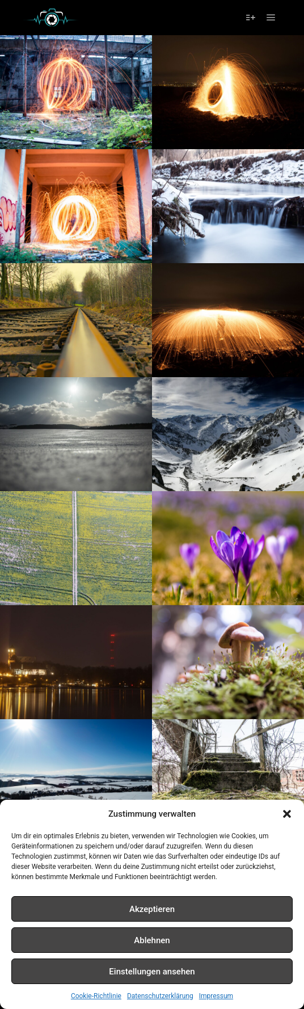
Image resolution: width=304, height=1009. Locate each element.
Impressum (216, 996)
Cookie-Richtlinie (96, 996)
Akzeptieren (152, 909)
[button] (287, 814)
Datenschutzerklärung (160, 996)
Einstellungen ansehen (152, 971)
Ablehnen (152, 940)
